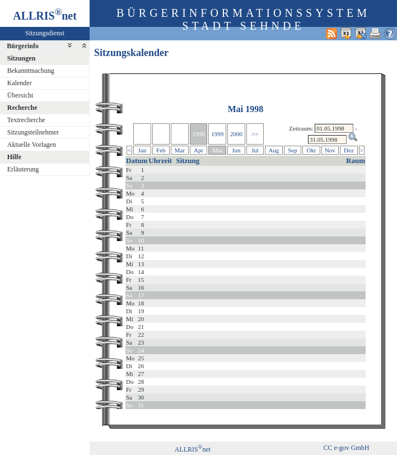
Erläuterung (23, 169)
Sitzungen (21, 58)
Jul (255, 150)
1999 (217, 134)
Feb (161, 150)
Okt (311, 150)
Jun (236, 150)
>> (254, 134)
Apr (198, 150)
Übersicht (20, 95)
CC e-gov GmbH (346, 448)
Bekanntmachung (30, 71)
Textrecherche (26, 120)
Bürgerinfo (23, 46)
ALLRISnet (193, 449)
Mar (180, 150)
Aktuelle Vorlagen (31, 144)
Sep (292, 150)
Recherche (22, 108)
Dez (349, 150)
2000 (236, 134)
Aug (273, 150)
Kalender (19, 83)
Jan (142, 150)
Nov (330, 150)
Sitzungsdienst (44, 33)
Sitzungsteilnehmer (33, 132)
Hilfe (14, 157)
